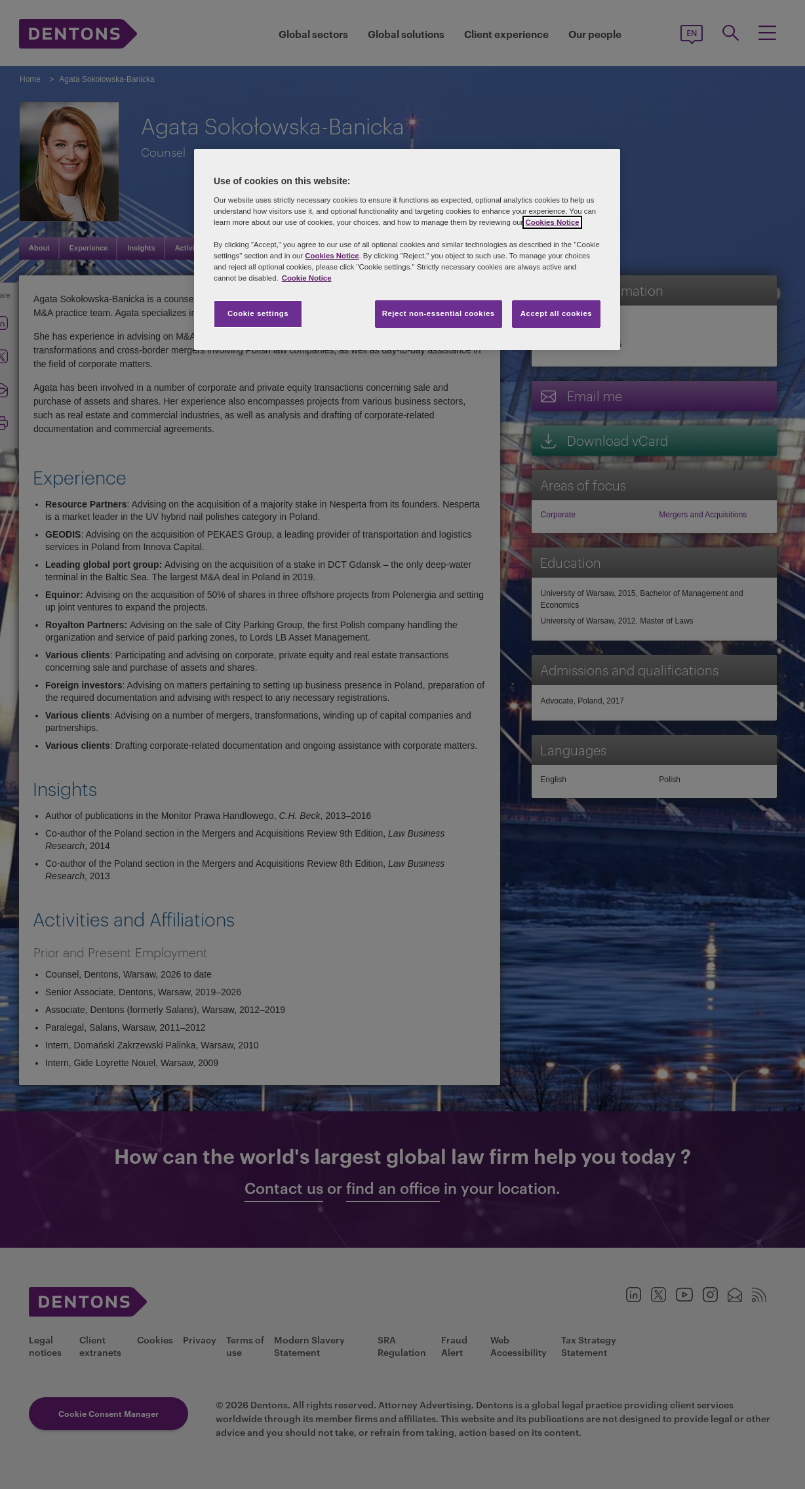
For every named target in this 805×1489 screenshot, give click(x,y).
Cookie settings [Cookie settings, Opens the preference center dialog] (257, 313)
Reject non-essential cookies (438, 313)
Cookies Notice (552, 222)
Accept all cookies (556, 313)
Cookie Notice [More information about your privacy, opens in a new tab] (307, 278)
